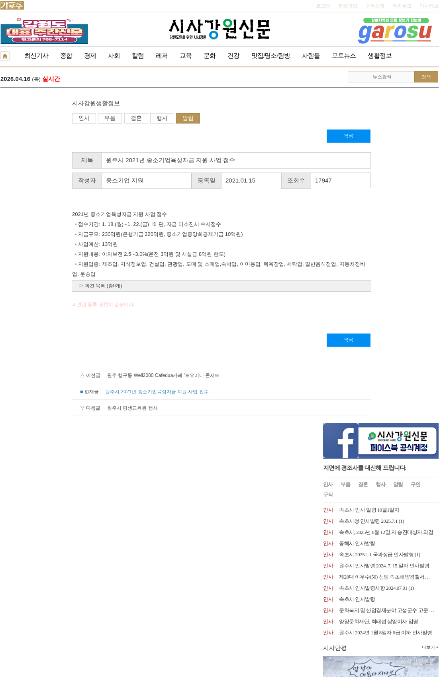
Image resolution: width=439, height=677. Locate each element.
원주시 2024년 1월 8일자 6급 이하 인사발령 (385, 298)
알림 (116, 119)
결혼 (64, 119)
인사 (12, 119)
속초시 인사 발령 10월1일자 (369, 176)
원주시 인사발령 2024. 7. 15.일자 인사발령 (384, 231)
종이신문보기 (202, 621)
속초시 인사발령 (357, 265)
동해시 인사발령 (357, 209)
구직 (328, 160)
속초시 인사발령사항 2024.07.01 (373, 254)
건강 (233, 55)
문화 (210, 55)
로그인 (323, 6)
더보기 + (430, 312)
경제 (90, 55)
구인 (415, 150)
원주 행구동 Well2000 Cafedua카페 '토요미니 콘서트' (92, 376)
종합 (66, 55)
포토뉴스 (344, 55)
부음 (38, 119)
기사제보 (429, 6)
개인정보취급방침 (19, 621)
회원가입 (347, 6)
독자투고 (402, 6)
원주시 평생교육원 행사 (60, 409)
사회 (114, 55)
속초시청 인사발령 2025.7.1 (368, 187)
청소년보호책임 (62, 621)
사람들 (311, 55)
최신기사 (36, 55)
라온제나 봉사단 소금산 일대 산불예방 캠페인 (144, 79)
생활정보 (380, 55)
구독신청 (374, 6)
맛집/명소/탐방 (270, 55)
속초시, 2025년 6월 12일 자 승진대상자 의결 (386, 198)
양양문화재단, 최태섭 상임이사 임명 (378, 287)
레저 (162, 55)
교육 (186, 55)
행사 (90, 119)
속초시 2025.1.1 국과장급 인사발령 (376, 220)
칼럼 (138, 55)
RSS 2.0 (94, 621)
